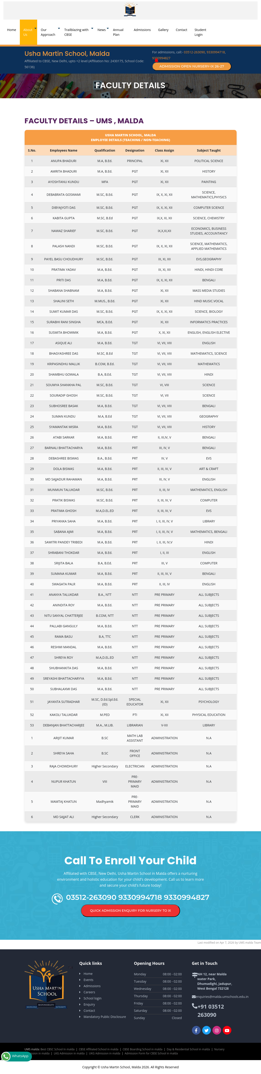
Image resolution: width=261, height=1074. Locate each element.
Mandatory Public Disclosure (105, 1017)
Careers (89, 992)
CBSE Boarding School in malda (142, 1049)
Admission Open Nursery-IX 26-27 (192, 66)
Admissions (142, 30)
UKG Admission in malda (104, 1053)
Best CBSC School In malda (58, 1049)
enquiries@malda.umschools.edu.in (222, 996)
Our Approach (48, 32)
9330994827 (161, 58)
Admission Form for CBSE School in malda (151, 1053)
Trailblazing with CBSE (76, 32)
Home (13, 29)
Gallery (163, 30)
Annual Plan (118, 32)
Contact (181, 30)
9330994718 (216, 52)
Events (88, 980)
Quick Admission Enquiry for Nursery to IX (130, 911)
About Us (27, 32)
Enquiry (89, 1004)
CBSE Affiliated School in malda (98, 1049)
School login (93, 998)
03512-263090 (194, 52)
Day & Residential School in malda (188, 1049)
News (102, 30)
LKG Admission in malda (69, 1053)
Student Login (200, 32)
